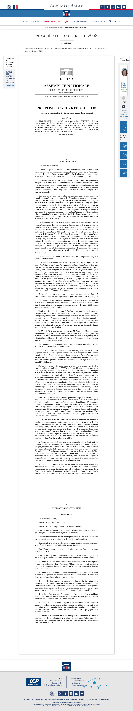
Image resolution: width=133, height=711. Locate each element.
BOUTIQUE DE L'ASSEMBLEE (33, 699)
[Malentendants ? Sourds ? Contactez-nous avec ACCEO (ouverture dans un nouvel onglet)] (51, 693)
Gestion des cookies (94, 704)
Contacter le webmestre (74, 704)
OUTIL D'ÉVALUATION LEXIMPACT (97, 699)
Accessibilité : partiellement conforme (55, 704)
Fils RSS (85, 704)
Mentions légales (38, 704)
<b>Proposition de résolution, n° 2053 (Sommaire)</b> (9, 62)
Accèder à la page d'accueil (66, 13)
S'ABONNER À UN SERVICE (74, 699)
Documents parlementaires (54, 27)
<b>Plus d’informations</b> (124, 59)
